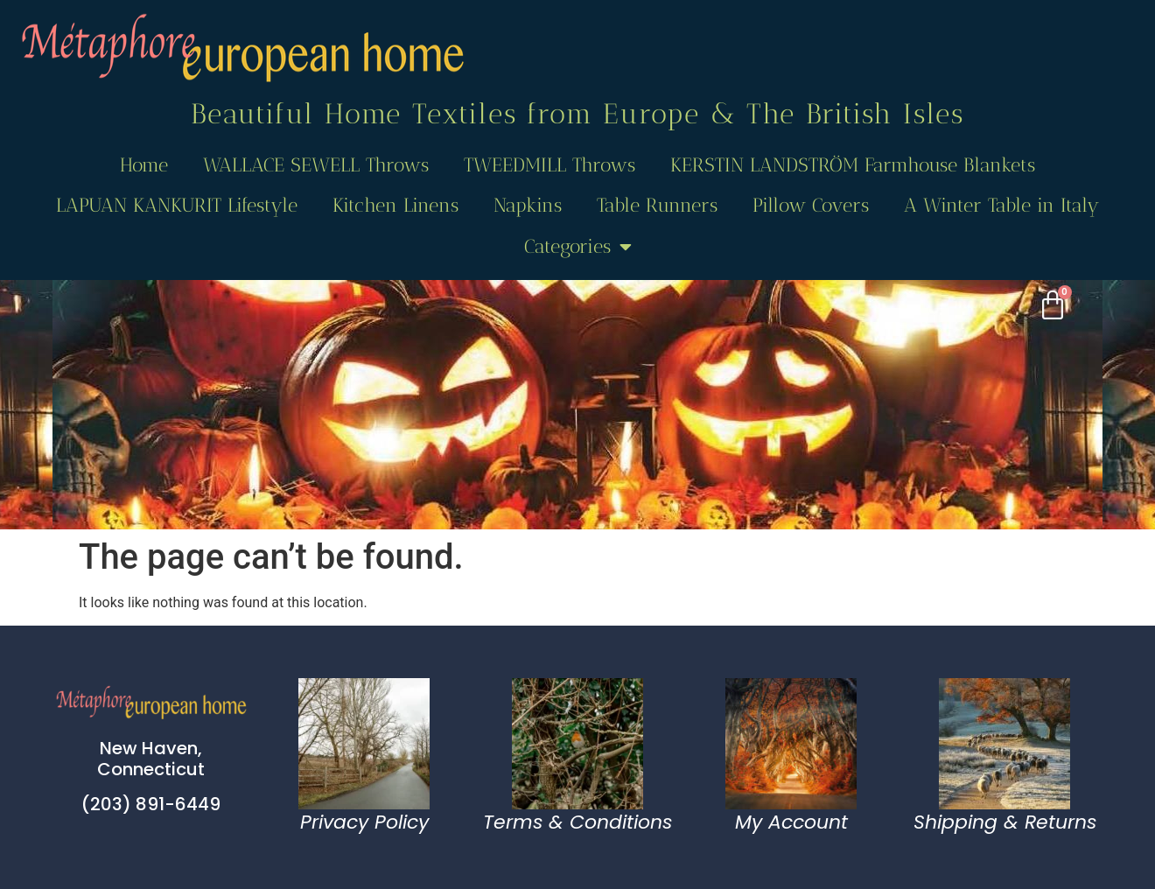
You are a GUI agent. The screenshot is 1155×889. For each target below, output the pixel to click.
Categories (578, 246)
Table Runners (657, 205)
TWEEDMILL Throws (549, 165)
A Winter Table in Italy (1001, 205)
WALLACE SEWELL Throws (316, 165)
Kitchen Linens (395, 205)
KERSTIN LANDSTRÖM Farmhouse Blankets (852, 165)
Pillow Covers (810, 205)
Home (144, 165)
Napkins (528, 205)
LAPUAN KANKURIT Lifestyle (177, 205)
